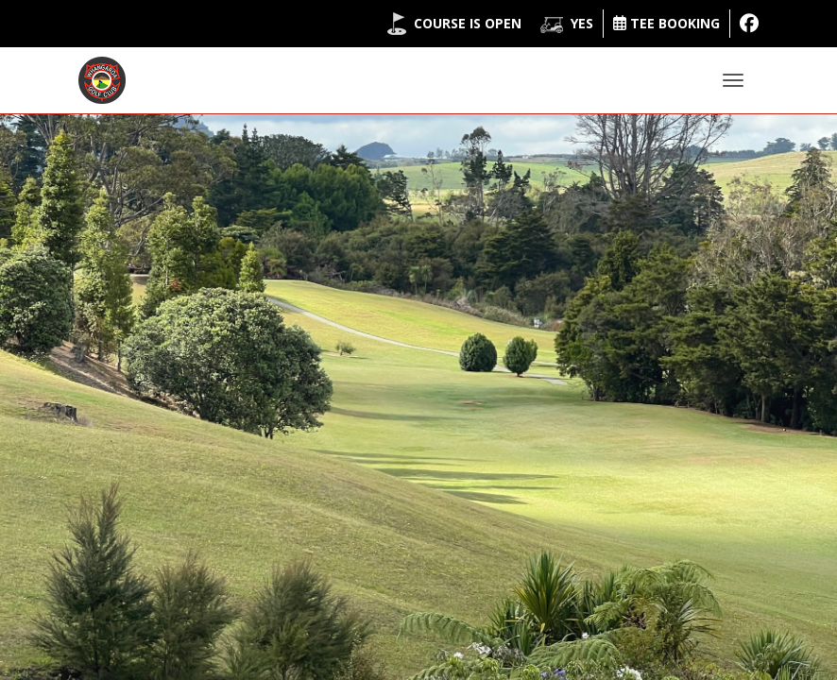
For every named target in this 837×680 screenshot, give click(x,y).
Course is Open (467, 23)
